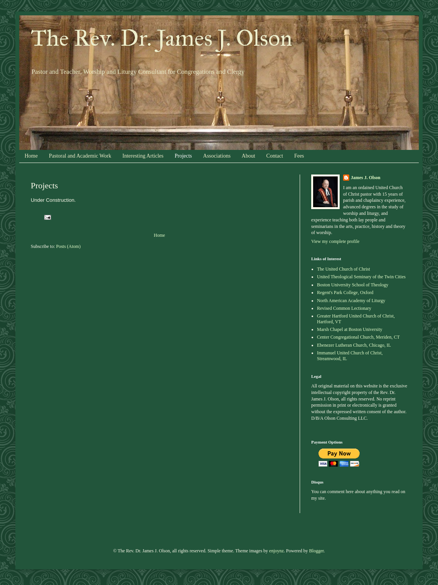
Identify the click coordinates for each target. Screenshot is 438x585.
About (248, 156)
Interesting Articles (143, 156)
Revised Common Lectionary (344, 308)
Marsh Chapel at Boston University (349, 329)
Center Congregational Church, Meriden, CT (358, 337)
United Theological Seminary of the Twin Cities (361, 276)
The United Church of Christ (343, 269)
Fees (299, 156)
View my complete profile (335, 241)
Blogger (316, 550)
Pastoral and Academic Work (80, 156)
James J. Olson (365, 177)
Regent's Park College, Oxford (345, 292)
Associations (217, 156)
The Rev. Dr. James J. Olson (161, 38)
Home (31, 156)
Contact (274, 156)
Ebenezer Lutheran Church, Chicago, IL (354, 345)
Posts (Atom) (68, 246)
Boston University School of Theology (352, 285)
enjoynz (276, 550)
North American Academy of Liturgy (351, 300)
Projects (183, 156)
